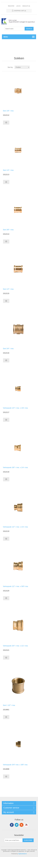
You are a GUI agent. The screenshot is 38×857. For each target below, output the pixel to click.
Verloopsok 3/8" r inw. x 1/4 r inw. (15, 467)
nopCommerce (22, 853)
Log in (18, 6)
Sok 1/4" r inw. (8, 170)
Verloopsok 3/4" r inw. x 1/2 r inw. (15, 646)
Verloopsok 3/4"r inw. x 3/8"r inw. (15, 765)
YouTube (26, 825)
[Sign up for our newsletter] (13, 840)
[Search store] (14, 29)
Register (11, 6)
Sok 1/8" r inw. (8, 111)
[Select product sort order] (22, 67)
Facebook (12, 825)
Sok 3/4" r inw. (8, 349)
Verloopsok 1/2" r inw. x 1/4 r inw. (15, 527)
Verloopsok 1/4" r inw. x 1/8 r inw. (15, 408)
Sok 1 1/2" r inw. (9, 705)
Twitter (17, 825)
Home (5, 45)
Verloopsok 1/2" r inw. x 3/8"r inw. (15, 586)
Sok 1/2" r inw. (8, 289)
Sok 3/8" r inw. (8, 230)
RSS (21, 825)
